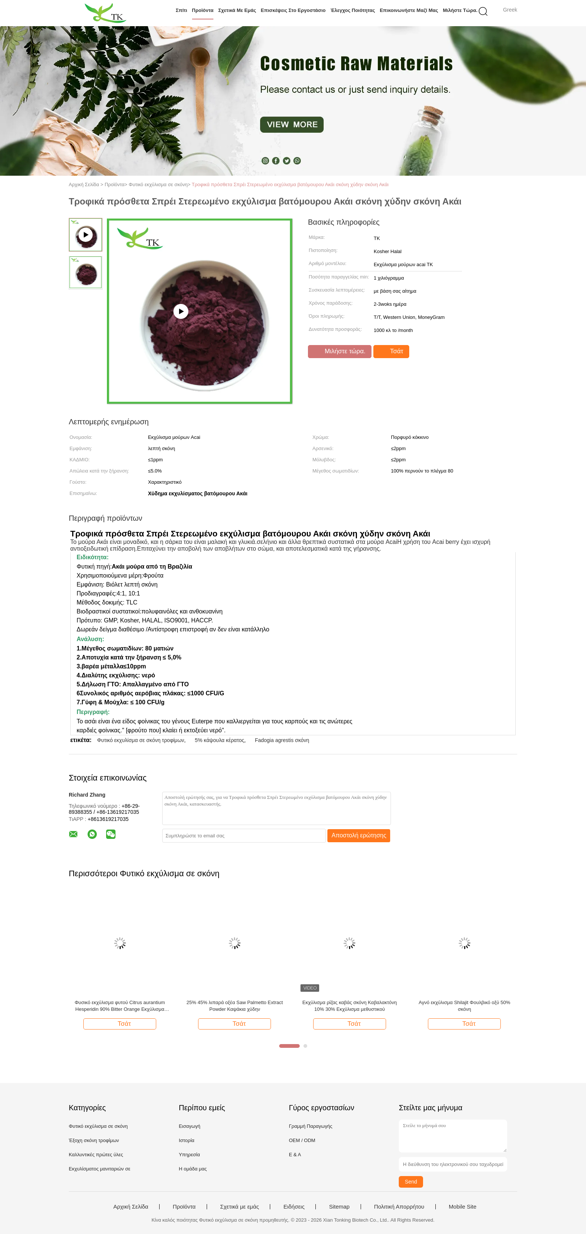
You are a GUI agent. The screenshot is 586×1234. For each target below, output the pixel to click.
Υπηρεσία (189, 1154)
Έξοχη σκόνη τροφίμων (94, 1140)
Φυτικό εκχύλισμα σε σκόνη (98, 1126)
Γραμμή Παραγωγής (310, 1126)
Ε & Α (295, 1154)
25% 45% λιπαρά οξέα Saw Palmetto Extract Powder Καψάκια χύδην (234, 1006)
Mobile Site (462, 1206)
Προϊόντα (203, 10)
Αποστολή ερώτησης (358, 835)
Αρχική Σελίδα (130, 1206)
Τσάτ (392, 351)
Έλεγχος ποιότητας (352, 10)
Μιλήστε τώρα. (460, 10)
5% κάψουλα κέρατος (219, 740)
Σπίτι (181, 10)
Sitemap (339, 1206)
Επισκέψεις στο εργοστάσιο (293, 10)
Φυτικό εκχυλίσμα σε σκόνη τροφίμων (140, 740)
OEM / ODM (302, 1140)
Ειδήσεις (294, 1206)
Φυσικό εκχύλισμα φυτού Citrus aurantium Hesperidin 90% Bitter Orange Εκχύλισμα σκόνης (120, 1006)
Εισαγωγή (189, 1126)
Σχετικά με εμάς (237, 10)
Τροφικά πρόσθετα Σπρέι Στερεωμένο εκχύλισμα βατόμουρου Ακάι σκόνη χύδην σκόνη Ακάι (290, 184)
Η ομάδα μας (193, 1169)
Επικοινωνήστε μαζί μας (409, 10)
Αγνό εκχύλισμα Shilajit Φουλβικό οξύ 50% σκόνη (464, 1006)
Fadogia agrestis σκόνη (282, 740)
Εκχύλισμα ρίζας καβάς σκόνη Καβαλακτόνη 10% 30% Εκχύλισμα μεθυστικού (349, 1006)
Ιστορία (186, 1140)
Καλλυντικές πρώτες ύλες (96, 1154)
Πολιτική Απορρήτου (399, 1206)
